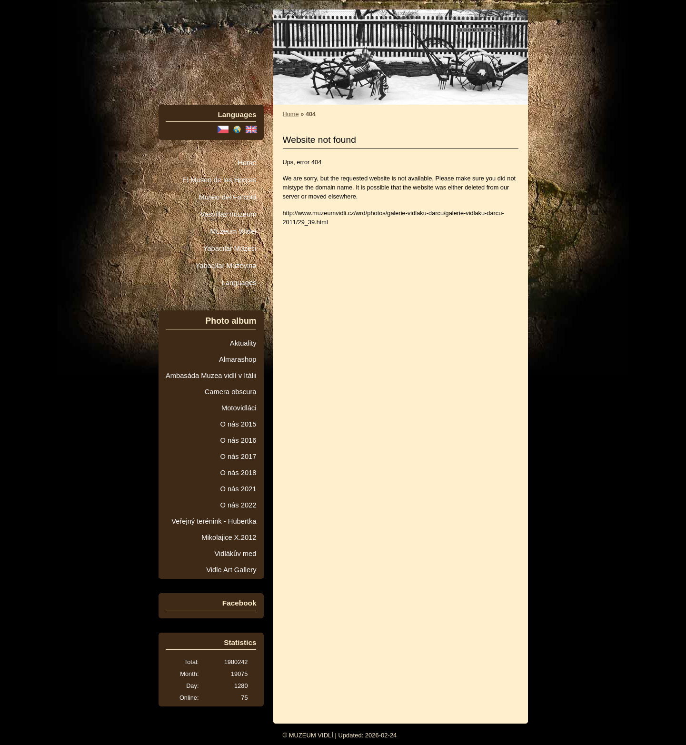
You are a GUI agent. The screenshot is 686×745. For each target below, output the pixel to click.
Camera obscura (231, 392)
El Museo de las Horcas (219, 180)
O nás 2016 (238, 440)
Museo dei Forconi (227, 197)
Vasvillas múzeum (228, 214)
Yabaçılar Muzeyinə (226, 265)
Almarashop (238, 359)
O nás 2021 (238, 489)
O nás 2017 (238, 456)
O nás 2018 (238, 473)
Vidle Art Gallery (231, 570)
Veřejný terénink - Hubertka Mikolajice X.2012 (213, 529)
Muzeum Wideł (233, 231)
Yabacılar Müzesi (230, 248)
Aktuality (243, 343)
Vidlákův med (235, 553)
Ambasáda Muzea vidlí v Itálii (211, 375)
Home (247, 163)
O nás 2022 (238, 505)
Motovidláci (239, 408)
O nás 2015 (238, 424)
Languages (239, 283)
